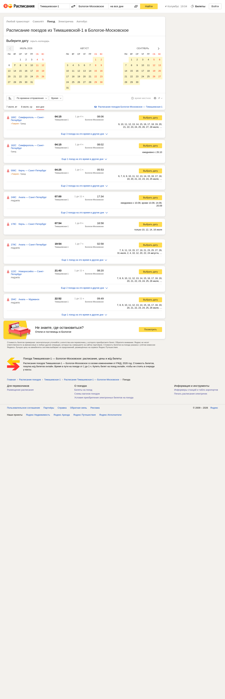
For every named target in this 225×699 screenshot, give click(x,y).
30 (26, 82)
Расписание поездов (30, 380)
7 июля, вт (11, 107)
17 (31, 71)
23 (26, 76)
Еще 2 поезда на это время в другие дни (84, 186)
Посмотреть (150, 329)
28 (15, 82)
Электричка (65, 21)
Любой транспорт (18, 21)
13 (9, 71)
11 (37, 65)
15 (20, 71)
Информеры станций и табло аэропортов (196, 390)
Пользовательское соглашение (23, 408)
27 (9, 82)
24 (31, 76)
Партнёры (48, 408)
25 (37, 76)
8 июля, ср (26, 107)
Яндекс (214, 408)
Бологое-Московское (94, 120)
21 (15, 76)
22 (20, 76)
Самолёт (38, 21)
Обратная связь (78, 408)
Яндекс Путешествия (84, 415)
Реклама (95, 408)
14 (15, 71)
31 (31, 82)
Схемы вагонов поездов (87, 394)
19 (43, 71)
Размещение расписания (20, 390)
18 (37, 71)
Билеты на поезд (83, 390)
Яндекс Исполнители (110, 415)
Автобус (81, 21)
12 (43, 65)
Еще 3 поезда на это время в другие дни (84, 134)
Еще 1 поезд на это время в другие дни (84, 159)
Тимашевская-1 (62, 120)
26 (43, 76)
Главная (11, 380)
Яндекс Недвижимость (38, 415)
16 (26, 71)
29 (20, 82)
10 (31, 65)
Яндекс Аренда (62, 415)
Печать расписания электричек (190, 394)
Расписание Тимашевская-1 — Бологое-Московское (91, 380)
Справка (62, 408)
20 (9, 76)
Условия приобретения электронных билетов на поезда (103, 398)
